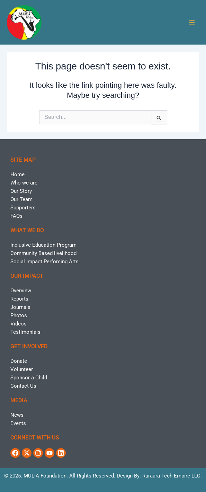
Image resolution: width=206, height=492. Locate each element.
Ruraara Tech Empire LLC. (172, 476)
